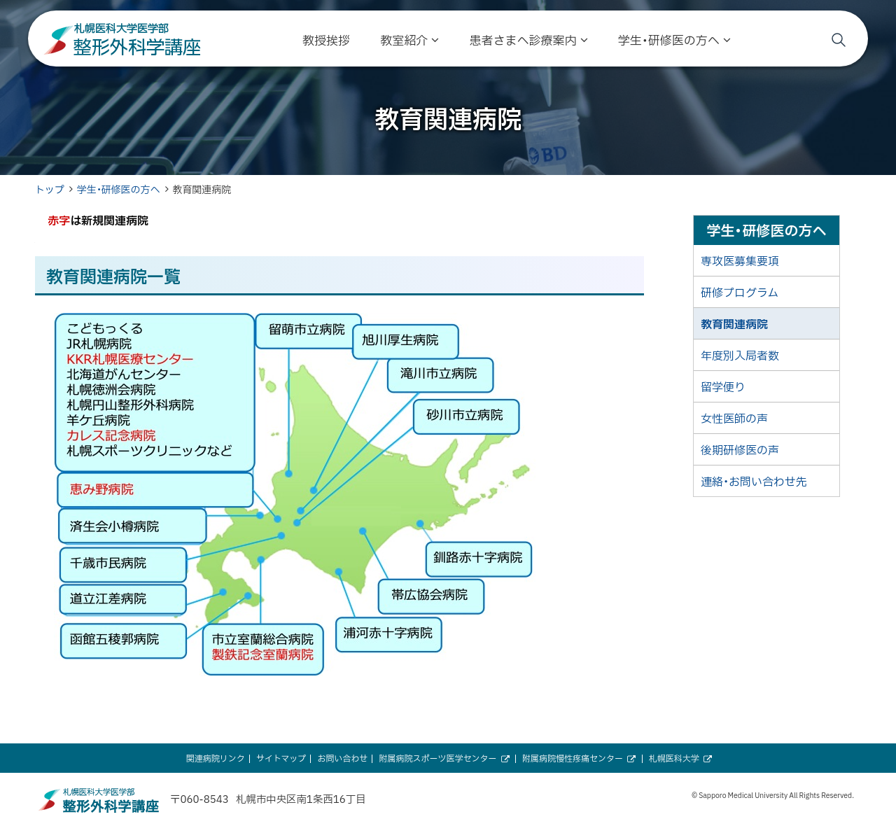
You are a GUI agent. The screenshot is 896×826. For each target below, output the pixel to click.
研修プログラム (739, 292)
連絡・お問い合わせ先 (754, 480)
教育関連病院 (734, 323)
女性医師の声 (734, 418)
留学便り (723, 386)
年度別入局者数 (740, 354)
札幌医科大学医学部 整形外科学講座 (122, 40)
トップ (49, 189)
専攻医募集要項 (740, 260)
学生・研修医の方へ (118, 189)
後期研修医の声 (740, 449)
